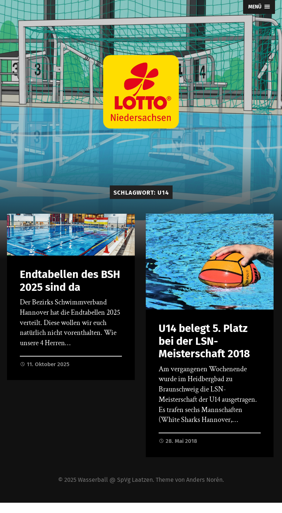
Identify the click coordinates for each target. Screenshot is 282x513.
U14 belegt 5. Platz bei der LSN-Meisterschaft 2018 (204, 341)
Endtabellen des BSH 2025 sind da (70, 281)
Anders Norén (204, 479)
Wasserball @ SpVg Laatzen (115, 479)
